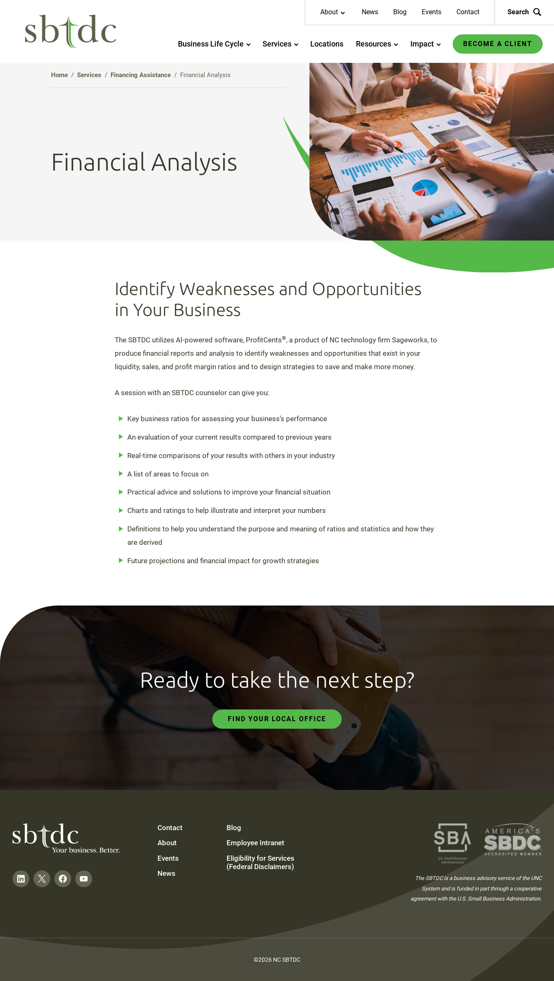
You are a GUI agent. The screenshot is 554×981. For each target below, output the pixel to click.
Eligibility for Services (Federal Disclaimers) (260, 862)
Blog (400, 12)
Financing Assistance (141, 75)
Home (59, 75)
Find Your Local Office (277, 719)
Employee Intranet (255, 843)
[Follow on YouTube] (83, 878)
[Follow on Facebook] (62, 878)
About (167, 843)
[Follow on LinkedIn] (21, 878)
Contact (467, 12)
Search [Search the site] (524, 12)
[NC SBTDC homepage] (70, 32)
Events (431, 12)
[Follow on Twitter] (41, 878)
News (370, 12)
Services (89, 75)
